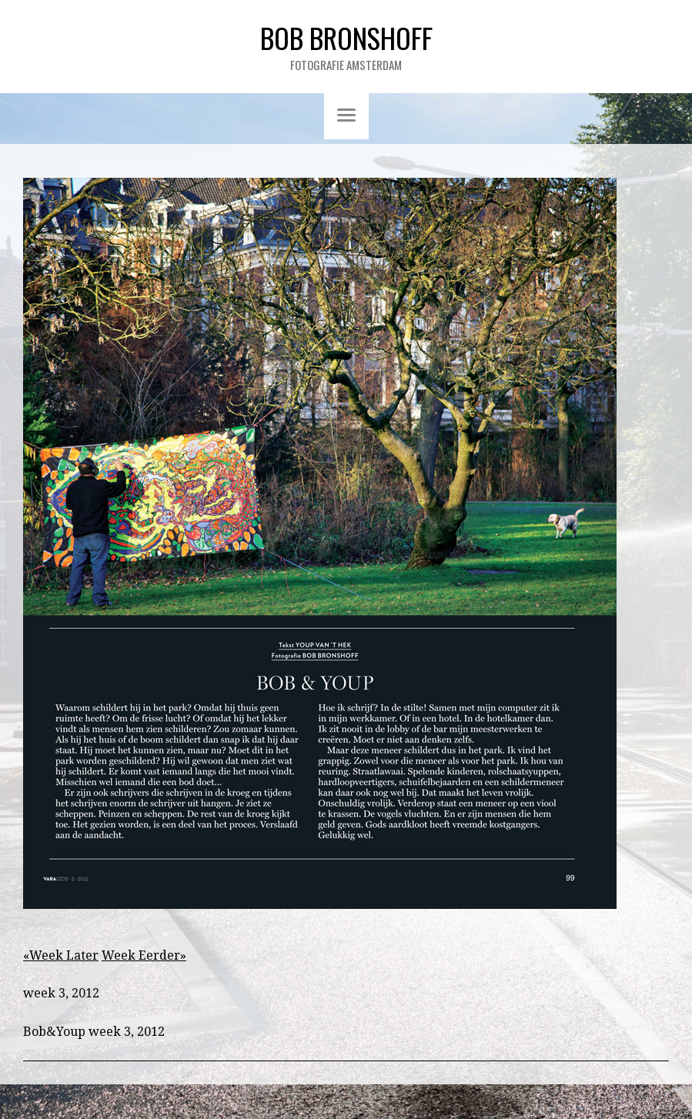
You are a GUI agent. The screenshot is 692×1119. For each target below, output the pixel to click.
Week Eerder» (144, 955)
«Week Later (61, 955)
